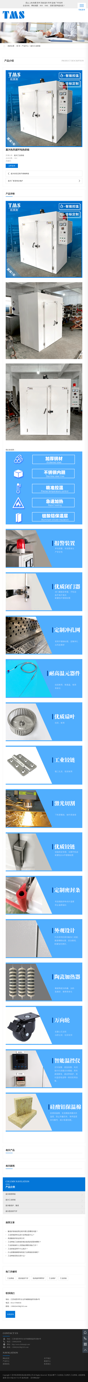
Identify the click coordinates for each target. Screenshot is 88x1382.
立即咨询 (11, 166)
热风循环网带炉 (38, 1278)
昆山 (27, 3)
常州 (49, 3)
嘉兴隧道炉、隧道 (12, 1205)
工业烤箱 (10, 1278)
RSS (41, 6)
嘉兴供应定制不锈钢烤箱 (20, 174)
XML (46, 6)
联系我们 (47, 1364)
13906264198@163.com (19, 1306)
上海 (31, 3)
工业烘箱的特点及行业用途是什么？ (21, 1235)
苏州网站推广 (36, 1378)
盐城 (53, 3)
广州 (57, 3)
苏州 (38, 3)
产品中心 (25, 46)
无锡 (42, 3)
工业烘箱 (63, 1278)
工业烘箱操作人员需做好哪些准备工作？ (23, 1245)
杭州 (61, 3)
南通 (34, 3)
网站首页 (6, 1358)
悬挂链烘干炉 (23, 1278)
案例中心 (47, 1361)
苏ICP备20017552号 (14, 1378)
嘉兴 (46, 3)
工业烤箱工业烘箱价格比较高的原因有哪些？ (24, 1242)
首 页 (18, 46)
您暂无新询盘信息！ (57, 6)
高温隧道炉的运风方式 (16, 1238)
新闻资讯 (6, 1364)
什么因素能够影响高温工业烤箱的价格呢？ (23, 1252)
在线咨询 (10, 1314)
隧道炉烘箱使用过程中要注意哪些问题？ (23, 1231)
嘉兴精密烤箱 (11, 1194)
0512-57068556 (16, 1303)
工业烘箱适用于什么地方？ (18, 1249)
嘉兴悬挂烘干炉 (11, 1211)
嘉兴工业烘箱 (35, 46)
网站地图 (34, 6)
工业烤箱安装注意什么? (16, 1256)
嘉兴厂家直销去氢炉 (15, 181)
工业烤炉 (52, 1278)
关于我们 (47, 1358)
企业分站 (26, 6)
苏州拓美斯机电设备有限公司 (22, 1375)
